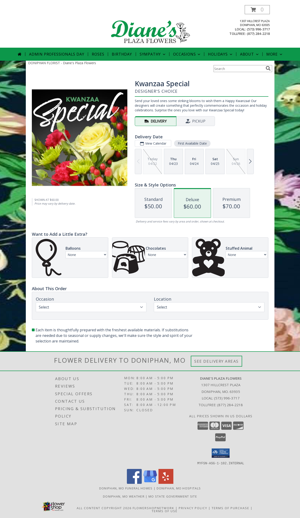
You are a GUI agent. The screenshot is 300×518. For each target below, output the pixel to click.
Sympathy (153, 54)
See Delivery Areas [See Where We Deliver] (216, 361)
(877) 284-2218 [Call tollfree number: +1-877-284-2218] (258, 33)
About (250, 54)
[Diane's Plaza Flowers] (150, 26)
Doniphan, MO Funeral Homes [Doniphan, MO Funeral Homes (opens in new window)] (126, 488)
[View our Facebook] (134, 482)
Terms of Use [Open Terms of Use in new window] (165, 511)
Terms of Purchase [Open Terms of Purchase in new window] (230, 508)
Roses (98, 54)
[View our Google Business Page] (150, 482)
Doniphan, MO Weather (124, 496)
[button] (257, 9)
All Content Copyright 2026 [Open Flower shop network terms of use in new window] (104, 508)
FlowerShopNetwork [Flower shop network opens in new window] (153, 508)
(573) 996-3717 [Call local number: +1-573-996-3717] (258, 29)
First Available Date (192, 143)
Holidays (220, 54)
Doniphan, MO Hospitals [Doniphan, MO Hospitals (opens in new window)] (179, 488)
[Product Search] (239, 68)
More (274, 54)
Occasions (187, 54)
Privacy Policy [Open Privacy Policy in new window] (193, 508)
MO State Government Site (172, 496)
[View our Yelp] (165, 482)
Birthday (122, 54)
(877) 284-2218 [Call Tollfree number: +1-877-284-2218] (230, 404)
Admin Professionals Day (56, 54)
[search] (268, 68)
